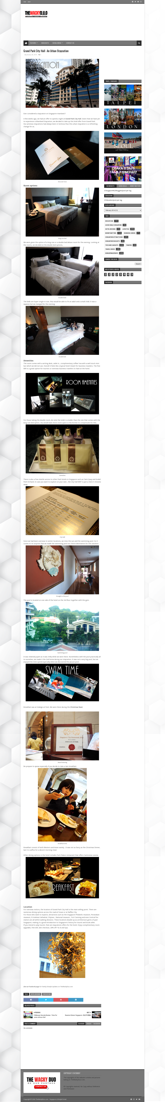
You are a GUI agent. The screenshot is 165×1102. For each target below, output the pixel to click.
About (29, 2)
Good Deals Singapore (113, 225)
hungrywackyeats (111, 253)
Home (24, 2)
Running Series (129, 233)
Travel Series (110, 249)
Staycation (47, 994)
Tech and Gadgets (111, 245)
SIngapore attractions (114, 237)
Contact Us (70, 43)
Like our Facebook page (31, 986)
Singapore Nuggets (112, 241)
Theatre (129, 245)
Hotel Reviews (35, 994)
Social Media (56, 43)
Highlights (45, 43)
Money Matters (110, 233)
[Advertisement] (100, 22)
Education (109, 221)
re (122, 299)
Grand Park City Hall (73, 119)
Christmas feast (76, 707)
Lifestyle (125, 229)
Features (33, 43)
